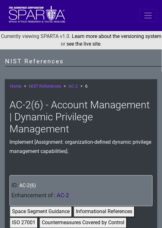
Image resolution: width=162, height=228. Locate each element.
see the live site (83, 44)
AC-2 (73, 86)
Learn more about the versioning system (116, 36)
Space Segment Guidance (41, 211)
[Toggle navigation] (148, 15)
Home (16, 86)
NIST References (45, 86)
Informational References (104, 211)
